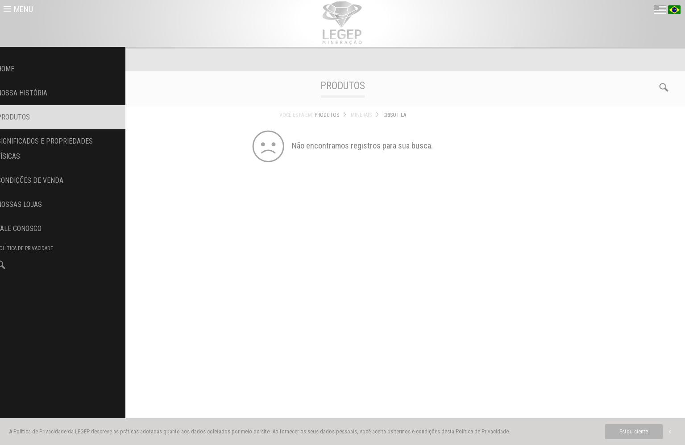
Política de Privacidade (482, 431)
